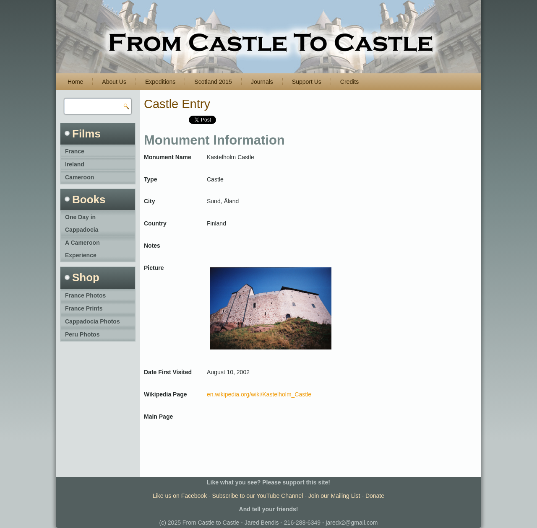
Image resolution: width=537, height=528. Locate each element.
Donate (374, 495)
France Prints (83, 308)
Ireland (74, 164)
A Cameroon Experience (82, 249)
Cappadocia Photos (92, 321)
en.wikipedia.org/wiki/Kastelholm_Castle (259, 394)
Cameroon (79, 177)
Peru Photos (82, 334)
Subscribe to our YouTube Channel (257, 495)
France (74, 151)
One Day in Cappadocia (81, 223)
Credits (349, 81)
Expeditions (160, 81)
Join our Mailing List (334, 495)
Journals (262, 81)
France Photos (85, 295)
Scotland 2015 (213, 81)
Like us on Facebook (180, 495)
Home (75, 81)
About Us (114, 81)
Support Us (306, 81)
